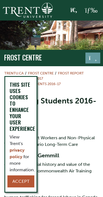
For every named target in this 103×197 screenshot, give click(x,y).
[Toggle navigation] (92, 58)
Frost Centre (23, 57)
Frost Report (71, 73)
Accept (20, 181)
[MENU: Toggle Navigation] (91, 10)
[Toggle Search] (74, 10)
